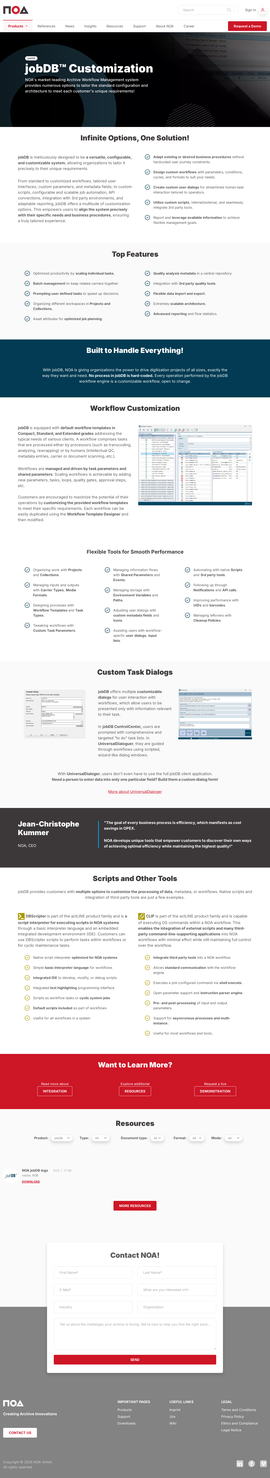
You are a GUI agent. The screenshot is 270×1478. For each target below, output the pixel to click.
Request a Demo (247, 26)
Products (17, 26)
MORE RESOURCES (135, 1206)
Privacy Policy (232, 1416)
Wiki (172, 1423)
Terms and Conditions (238, 1410)
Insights (90, 26)
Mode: (216, 1138)
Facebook (251, 1463)
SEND (135, 1360)
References (46, 26)
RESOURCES (135, 1091)
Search (229, 10)
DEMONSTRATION (215, 1091)
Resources (115, 26)
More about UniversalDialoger (135, 791)
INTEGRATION (55, 1091)
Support (139, 26)
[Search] (200, 10)
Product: (41, 1138)
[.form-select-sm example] (62, 1138)
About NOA (165, 26)
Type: (84, 1138)
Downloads (126, 1423)
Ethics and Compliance (239, 1423)
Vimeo (263, 1463)
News (69, 26)
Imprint (174, 1410)
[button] (256, 10)
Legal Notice (231, 1430)
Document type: (134, 1138)
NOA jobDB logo (45, 1176)
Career (189, 26)
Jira (172, 1416)
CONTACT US (20, 1433)
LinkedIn (239, 1463)
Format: (180, 1138)
